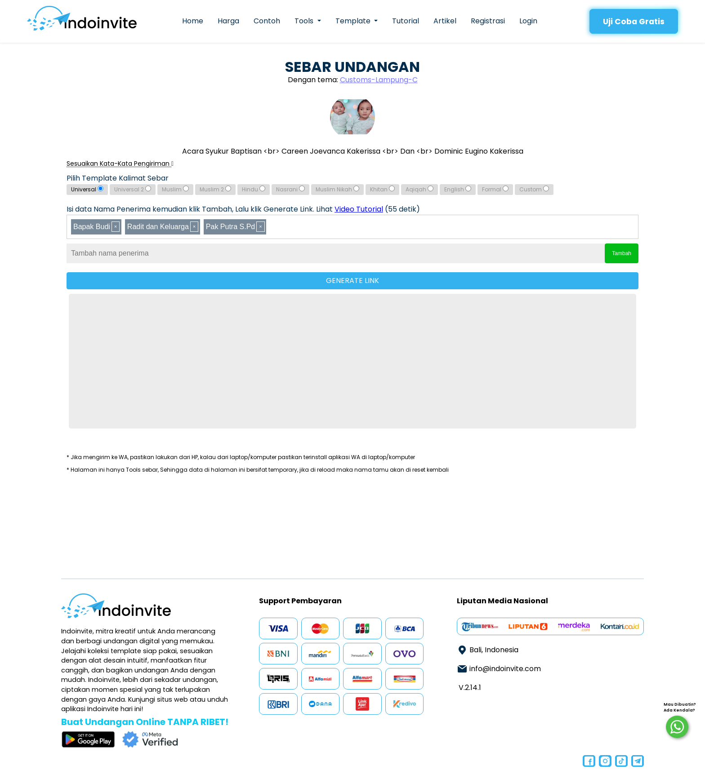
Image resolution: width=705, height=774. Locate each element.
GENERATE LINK (352, 280)
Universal (87, 189)
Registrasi (488, 21)
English (457, 189)
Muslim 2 (215, 189)
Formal (495, 189)
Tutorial (405, 21)
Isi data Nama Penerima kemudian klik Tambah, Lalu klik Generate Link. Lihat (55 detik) (243, 209)
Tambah (621, 253)
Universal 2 (132, 189)
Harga (228, 21)
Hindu (253, 189)
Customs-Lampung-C (379, 80)
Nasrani (290, 189)
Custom (534, 189)
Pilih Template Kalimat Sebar (118, 178)
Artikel (444, 21)
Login (528, 21)
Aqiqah (419, 189)
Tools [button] (304, 21)
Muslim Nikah (337, 189)
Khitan (382, 189)
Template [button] (353, 21)
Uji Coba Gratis (634, 21)
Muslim (175, 189)
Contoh (267, 21)
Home (192, 21)
